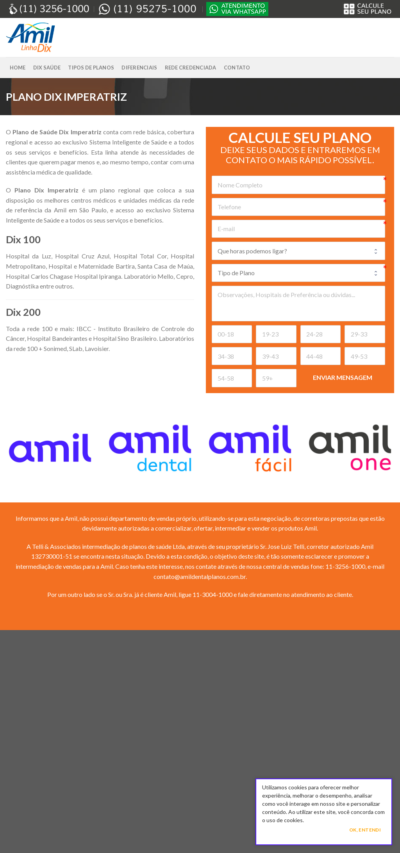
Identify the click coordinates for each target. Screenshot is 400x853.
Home (18, 67)
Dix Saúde (47, 67)
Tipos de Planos (91, 67)
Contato (237, 67)
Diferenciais (139, 67)
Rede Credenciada (190, 67)
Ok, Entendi (365, 830)
